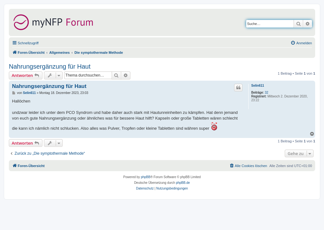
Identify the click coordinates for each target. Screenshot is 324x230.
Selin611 (257, 85)
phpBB (145, 177)
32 (266, 92)
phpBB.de (183, 182)
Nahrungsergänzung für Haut (49, 66)
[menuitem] (301, 43)
